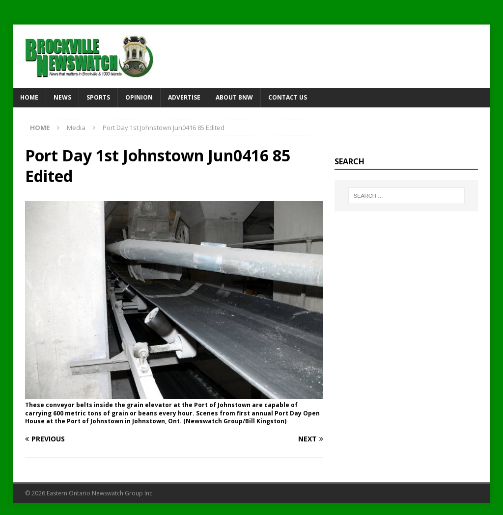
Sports (98, 97)
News (62, 97)
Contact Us (287, 97)
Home (29, 97)
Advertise (184, 97)
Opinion (139, 97)
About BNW (234, 97)
